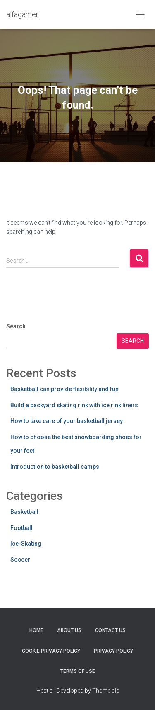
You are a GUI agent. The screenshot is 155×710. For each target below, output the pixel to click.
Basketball (24, 511)
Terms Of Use (77, 671)
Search (16, 326)
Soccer (20, 559)
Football (21, 528)
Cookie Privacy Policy (51, 651)
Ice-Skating (25, 543)
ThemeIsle (105, 690)
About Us (69, 630)
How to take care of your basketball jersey (66, 421)
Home (36, 630)
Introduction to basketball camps (54, 466)
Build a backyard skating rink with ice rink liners (74, 405)
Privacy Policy (113, 651)
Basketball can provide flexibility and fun (64, 389)
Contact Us (110, 630)
